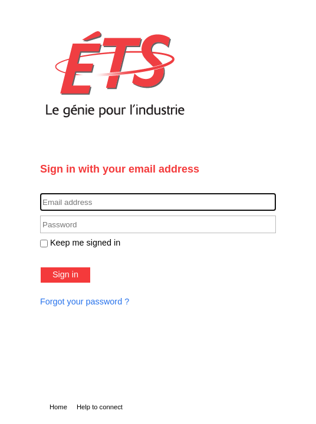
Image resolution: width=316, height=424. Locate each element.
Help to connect (100, 406)
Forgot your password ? (84, 301)
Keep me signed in (85, 242)
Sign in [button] (65, 274)
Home (58, 406)
